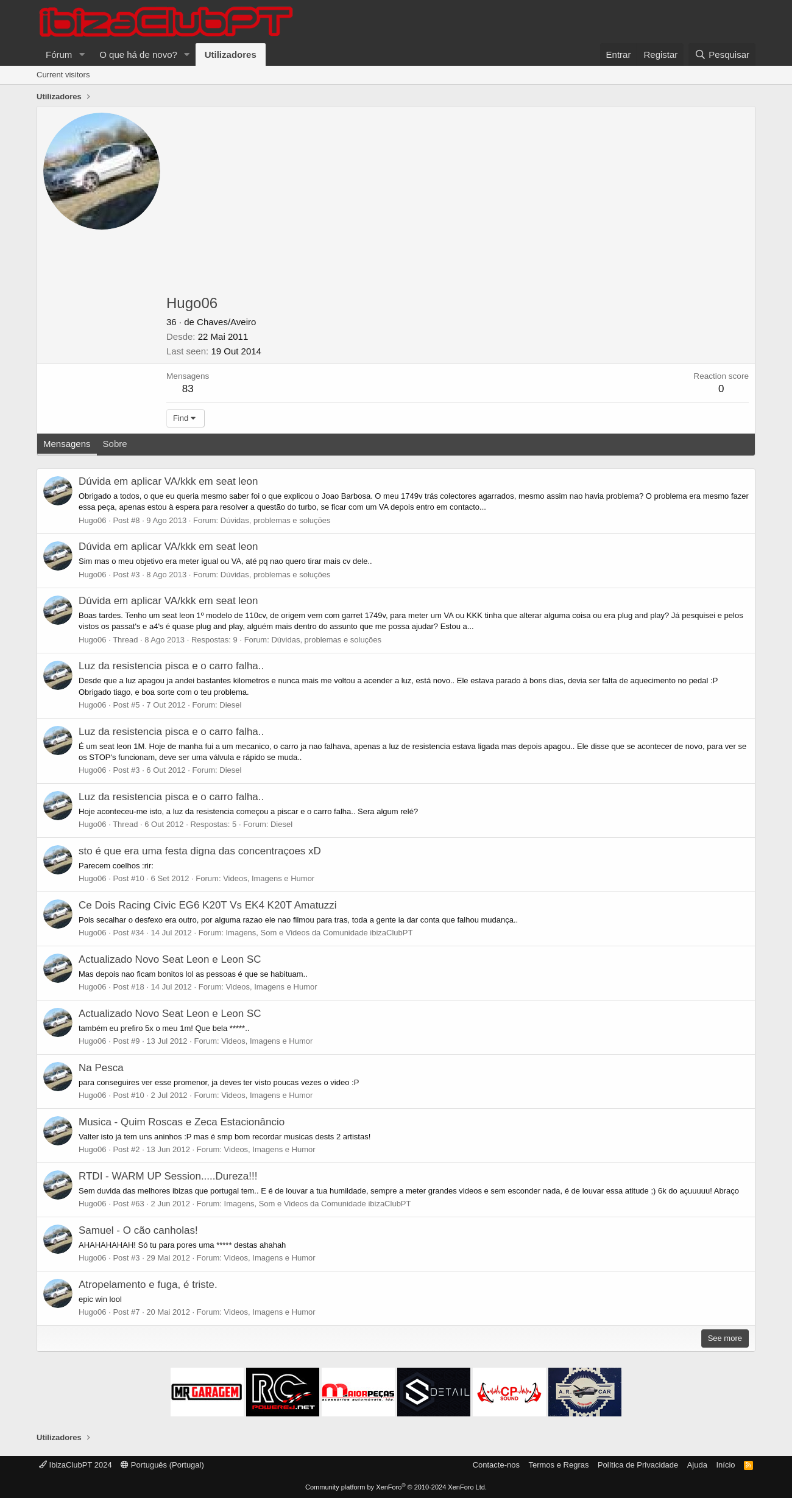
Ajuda (697, 1464)
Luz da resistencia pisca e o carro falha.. (171, 666)
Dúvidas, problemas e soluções (276, 520)
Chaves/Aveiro (226, 322)
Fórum (59, 54)
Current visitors (63, 74)
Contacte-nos (496, 1464)
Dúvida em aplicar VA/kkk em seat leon (168, 481)
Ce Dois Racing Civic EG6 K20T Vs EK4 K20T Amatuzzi (208, 905)
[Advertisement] (457, 204)
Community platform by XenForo (396, 1487)
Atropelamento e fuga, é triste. (148, 1284)
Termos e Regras (558, 1464)
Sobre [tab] (115, 443)
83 (188, 389)
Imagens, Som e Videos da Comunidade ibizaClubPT (318, 932)
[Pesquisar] (721, 54)
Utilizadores (230, 54)
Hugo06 (93, 520)
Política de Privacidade (638, 1464)
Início (725, 1464)
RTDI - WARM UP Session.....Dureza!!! (168, 1176)
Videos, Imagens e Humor (268, 878)
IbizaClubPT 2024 (75, 1464)
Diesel (230, 704)
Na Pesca (101, 1068)
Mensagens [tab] (67, 443)
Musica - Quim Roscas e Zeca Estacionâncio (182, 1122)
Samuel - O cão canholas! (138, 1230)
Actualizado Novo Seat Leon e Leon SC (170, 959)
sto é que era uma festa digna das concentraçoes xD (200, 851)
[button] (81, 54)
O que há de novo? (138, 54)
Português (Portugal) (162, 1464)
